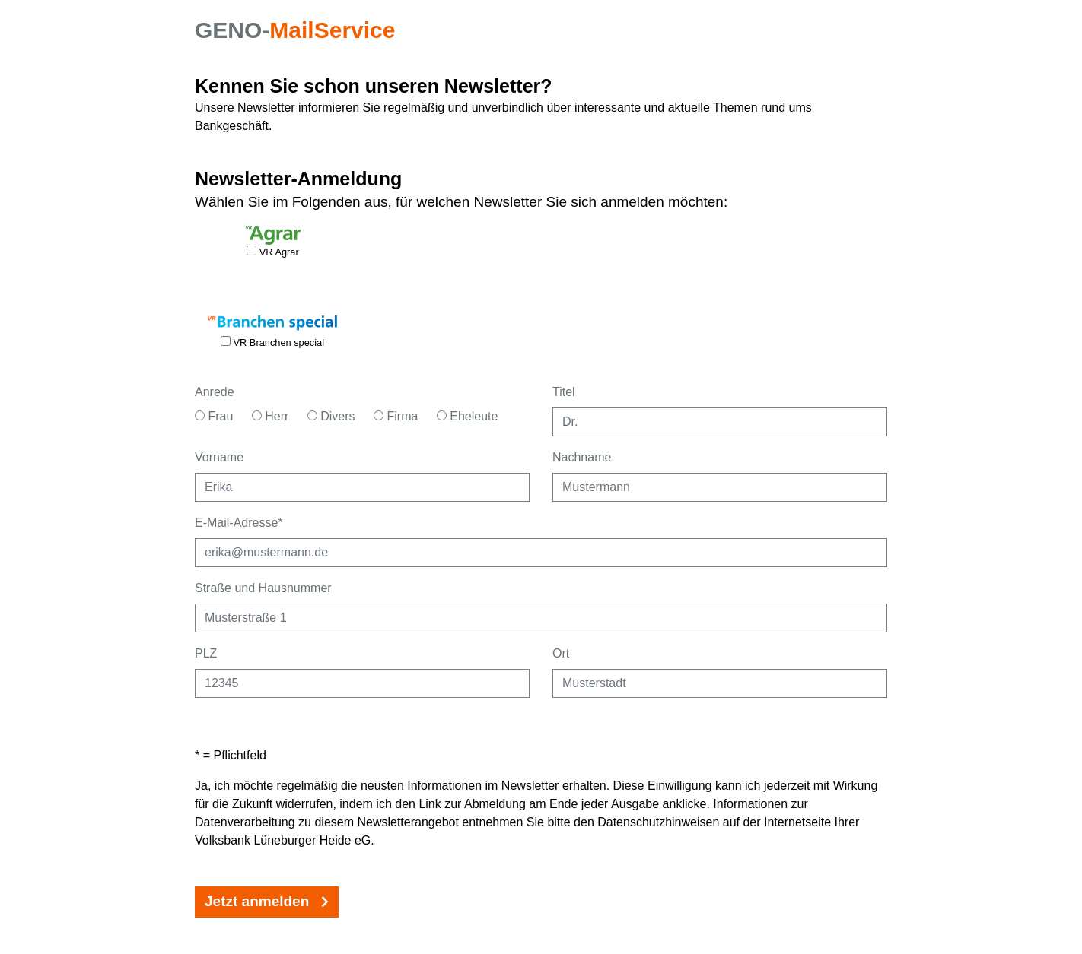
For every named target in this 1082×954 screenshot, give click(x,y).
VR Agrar (272, 252)
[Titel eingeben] (719, 421)
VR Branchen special (272, 342)
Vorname (219, 457)
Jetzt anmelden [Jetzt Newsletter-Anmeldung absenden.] (267, 901)
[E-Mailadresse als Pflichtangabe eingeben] (541, 552)
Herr (270, 416)
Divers (331, 416)
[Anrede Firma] (378, 415)
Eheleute (467, 416)
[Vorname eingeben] (362, 487)
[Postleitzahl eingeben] (362, 683)
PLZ (206, 653)
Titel (563, 391)
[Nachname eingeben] (719, 487)
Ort (560, 653)
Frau (214, 416)
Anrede (214, 391)
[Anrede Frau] (200, 415)
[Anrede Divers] (312, 415)
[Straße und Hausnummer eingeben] (541, 618)
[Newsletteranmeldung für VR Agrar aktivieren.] (251, 250)
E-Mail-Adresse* (239, 522)
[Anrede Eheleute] (442, 415)
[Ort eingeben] (719, 683)
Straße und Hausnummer (263, 588)
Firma (396, 416)
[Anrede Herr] (257, 415)
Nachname (581, 457)
